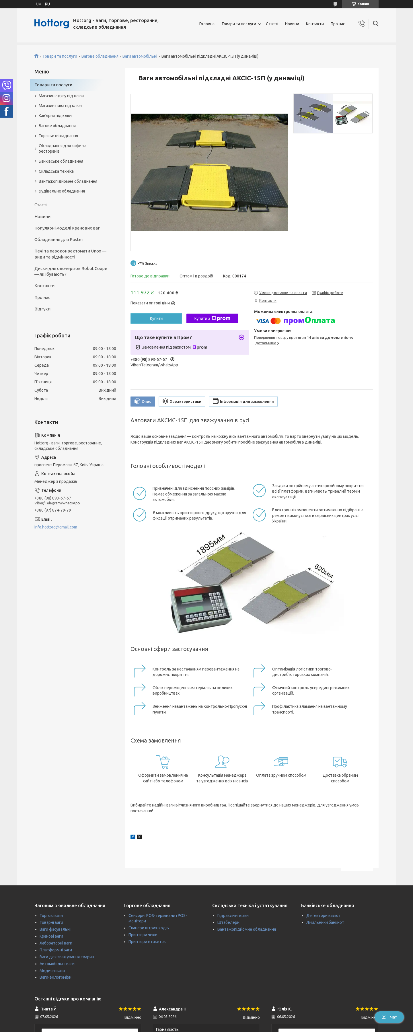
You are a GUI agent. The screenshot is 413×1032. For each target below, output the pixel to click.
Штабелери (228, 922)
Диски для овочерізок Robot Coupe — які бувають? (70, 271)
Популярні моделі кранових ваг (67, 228)
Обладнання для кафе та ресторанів (62, 148)
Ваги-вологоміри (55, 977)
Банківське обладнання (61, 161)
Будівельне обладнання (62, 191)
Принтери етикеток (147, 941)
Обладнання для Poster (58, 239)
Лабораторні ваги (56, 943)
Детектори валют (323, 915)
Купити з (212, 318)
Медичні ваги (52, 970)
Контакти (315, 24)
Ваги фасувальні (55, 929)
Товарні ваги (51, 922)
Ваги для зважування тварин (67, 957)
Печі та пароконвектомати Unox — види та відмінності (70, 253)
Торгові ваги (51, 915)
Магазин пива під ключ (60, 105)
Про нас (338, 24)
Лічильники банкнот (325, 922)
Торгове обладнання (58, 135)
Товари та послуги (238, 24)
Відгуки (42, 308)
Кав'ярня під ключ (55, 115)
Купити (156, 318)
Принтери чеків (142, 934)
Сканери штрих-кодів (148, 928)
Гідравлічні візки (233, 915)
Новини (292, 24)
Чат (389, 1017)
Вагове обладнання (99, 56)
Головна (207, 24)
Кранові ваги (51, 936)
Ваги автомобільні (139, 56)
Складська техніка (56, 171)
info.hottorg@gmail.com (55, 527)
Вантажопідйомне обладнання (68, 181)
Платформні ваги (56, 950)
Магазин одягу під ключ (61, 96)
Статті (272, 24)
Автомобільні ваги (57, 963)
